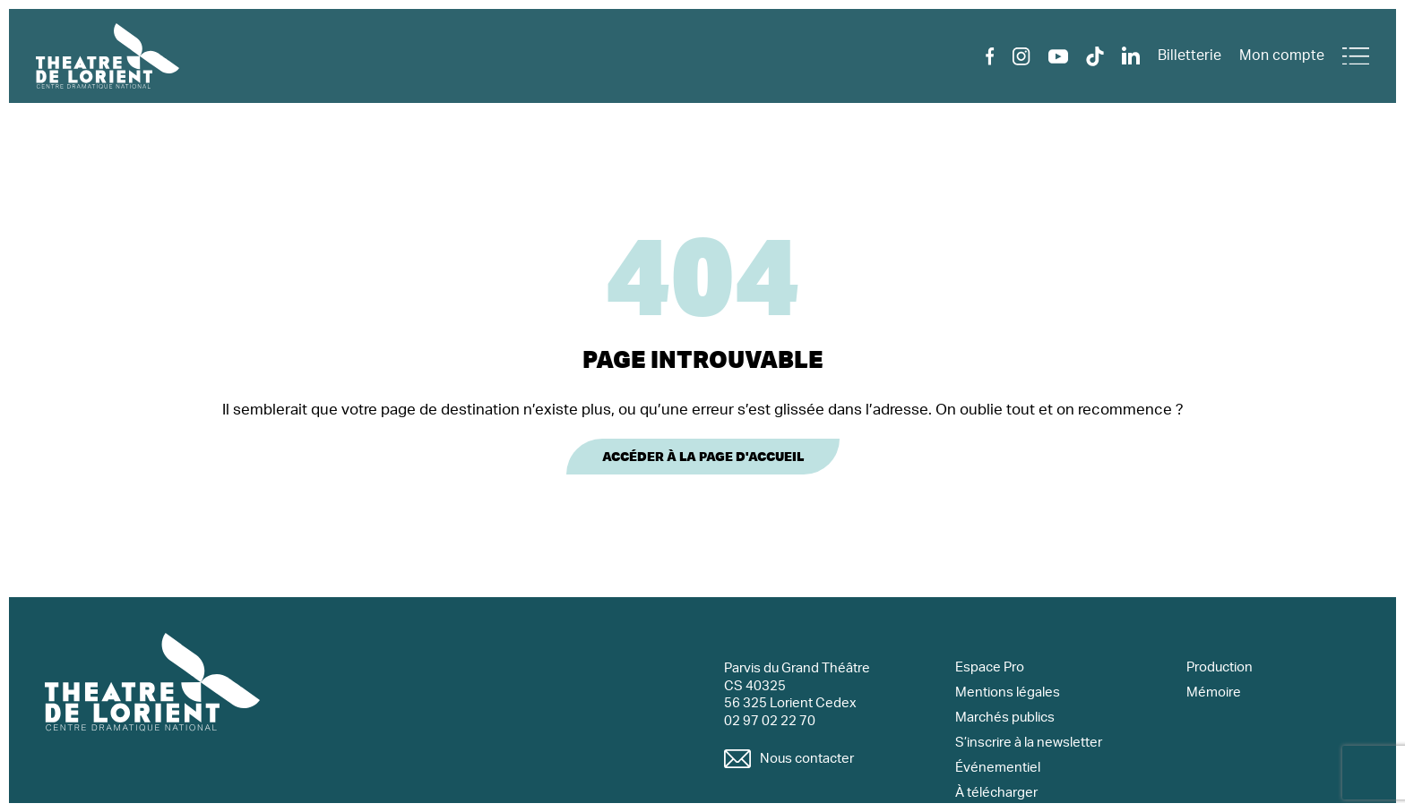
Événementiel (997, 767)
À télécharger (996, 792)
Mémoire (1213, 692)
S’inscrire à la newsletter (1028, 742)
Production (1219, 667)
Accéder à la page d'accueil (703, 457)
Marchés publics (1005, 717)
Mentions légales (1007, 692)
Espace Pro (989, 667)
